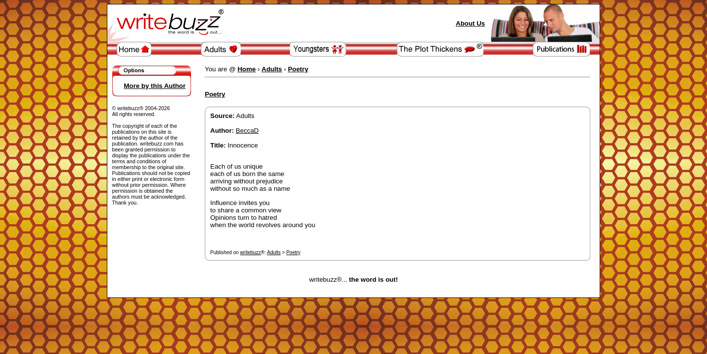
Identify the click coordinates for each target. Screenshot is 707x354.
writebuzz (250, 252)
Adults (274, 252)
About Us (470, 23)
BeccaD (247, 130)
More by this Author (155, 85)
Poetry (293, 252)
